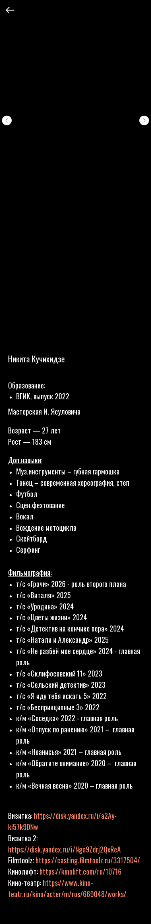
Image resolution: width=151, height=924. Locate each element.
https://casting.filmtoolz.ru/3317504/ (87, 860)
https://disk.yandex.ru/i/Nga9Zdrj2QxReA (64, 849)
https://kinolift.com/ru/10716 (80, 871)
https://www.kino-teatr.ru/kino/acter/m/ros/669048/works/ (67, 888)
